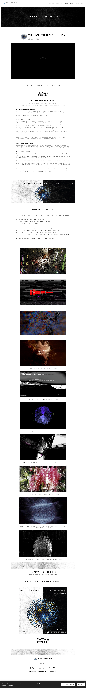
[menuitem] (52, 3)
